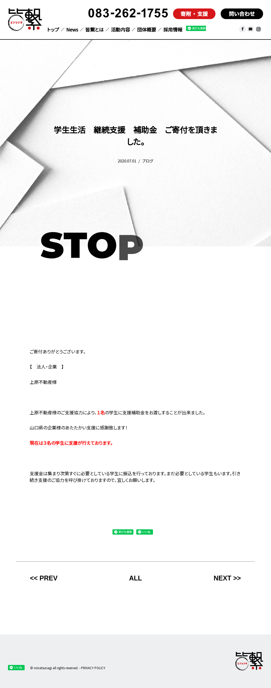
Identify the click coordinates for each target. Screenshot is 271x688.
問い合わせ (242, 13)
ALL (135, 578)
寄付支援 (194, 13)
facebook (242, 29)
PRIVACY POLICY (93, 667)
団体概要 (146, 30)
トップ (53, 30)
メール (250, 29)
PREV (48, 578)
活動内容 (120, 30)
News (72, 30)
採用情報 (172, 30)
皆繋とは (94, 30)
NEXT (222, 578)
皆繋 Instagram (258, 29)
